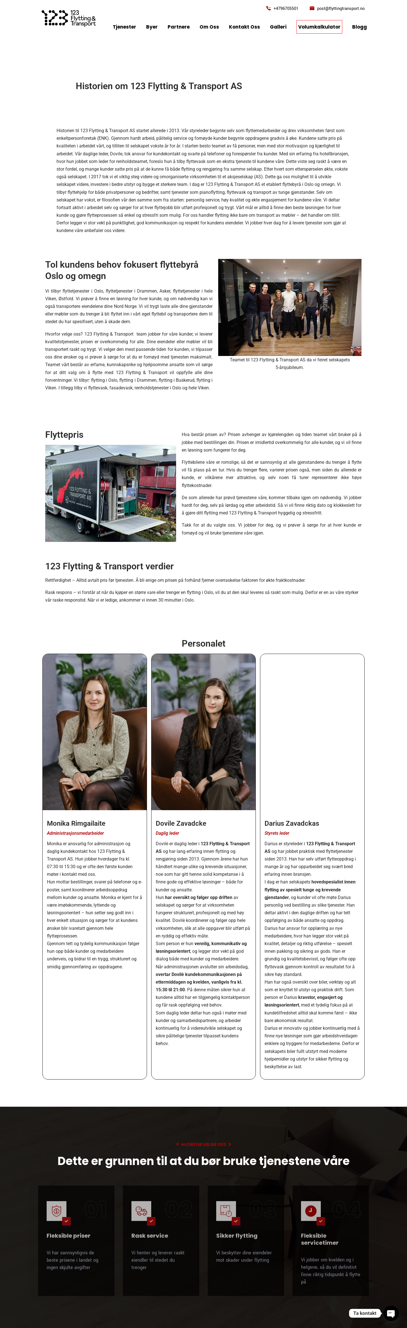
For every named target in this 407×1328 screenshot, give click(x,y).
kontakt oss (244, 26)
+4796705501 (286, 9)
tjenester (124, 26)
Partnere (179, 26)
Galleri (278, 26)
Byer (152, 26)
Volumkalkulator (319, 26)
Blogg (359, 26)
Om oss (209, 26)
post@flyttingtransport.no (341, 9)
